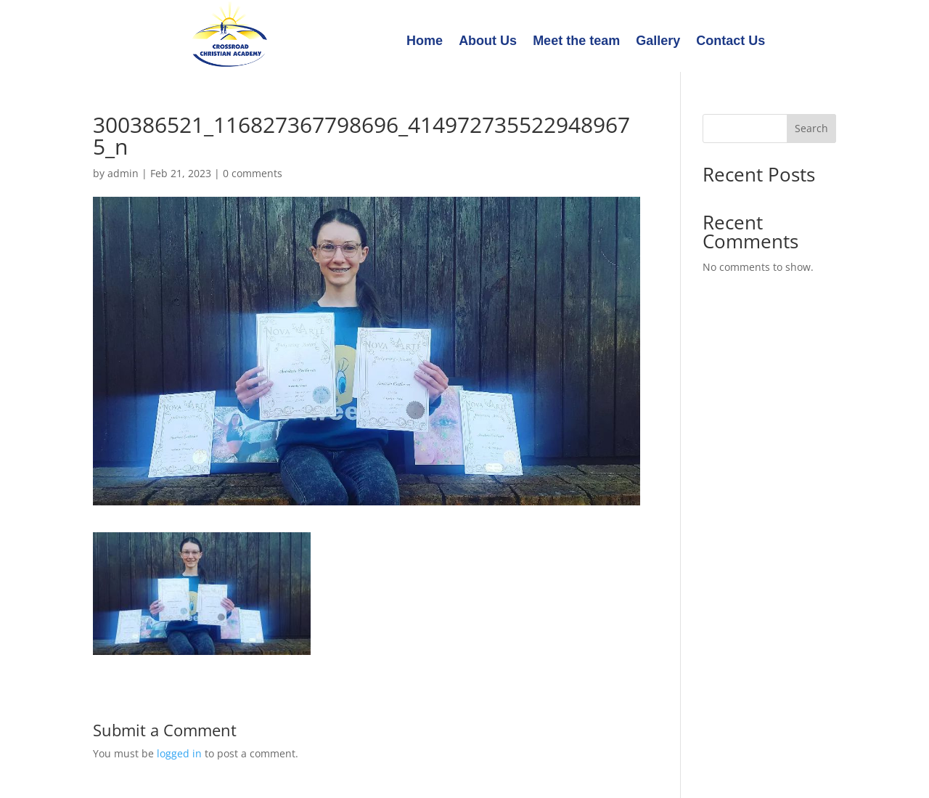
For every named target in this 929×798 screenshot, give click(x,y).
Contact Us (730, 42)
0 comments (252, 173)
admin (123, 173)
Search (811, 128)
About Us (488, 42)
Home (424, 42)
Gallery (658, 42)
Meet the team (576, 42)
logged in (179, 753)
